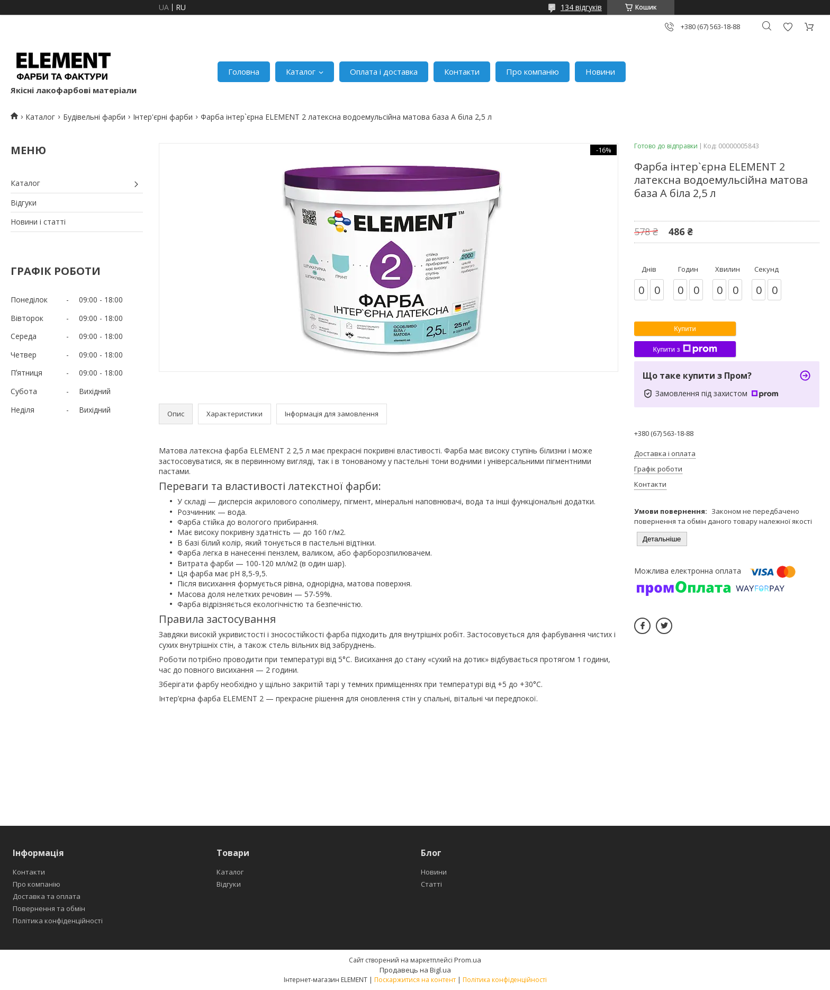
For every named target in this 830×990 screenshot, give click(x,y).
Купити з (685, 349)
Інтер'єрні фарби (163, 117)
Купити (685, 329)
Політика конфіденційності (58, 920)
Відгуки (24, 203)
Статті (431, 884)
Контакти (462, 71)
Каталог (300, 71)
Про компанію (532, 71)
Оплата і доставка (384, 71)
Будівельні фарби (94, 117)
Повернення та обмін (49, 908)
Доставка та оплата (46, 896)
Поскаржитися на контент (415, 979)
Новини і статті (38, 222)
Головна (243, 71)
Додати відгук (787, 26)
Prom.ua (467, 960)
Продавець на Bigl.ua (415, 970)
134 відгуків (581, 7)
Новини (600, 71)
